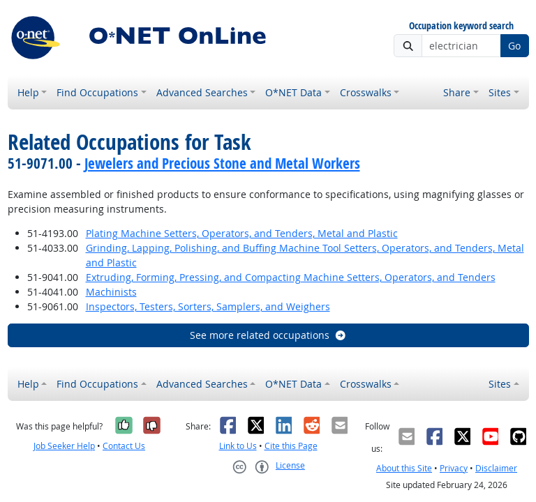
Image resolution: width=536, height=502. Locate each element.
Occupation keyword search (461, 26)
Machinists (111, 291)
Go (514, 45)
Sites (500, 92)
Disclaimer (496, 468)
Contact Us (124, 446)
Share (456, 92)
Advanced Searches (202, 92)
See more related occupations (268, 335)
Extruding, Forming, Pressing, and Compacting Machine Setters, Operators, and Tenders (291, 277)
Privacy (454, 468)
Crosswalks (366, 92)
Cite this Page (291, 446)
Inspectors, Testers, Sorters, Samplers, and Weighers (208, 306)
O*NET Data (293, 92)
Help (28, 92)
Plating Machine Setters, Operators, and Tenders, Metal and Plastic (242, 233)
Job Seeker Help (64, 446)
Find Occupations (97, 92)
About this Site (404, 468)
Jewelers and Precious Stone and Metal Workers (222, 163)
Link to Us (238, 446)
